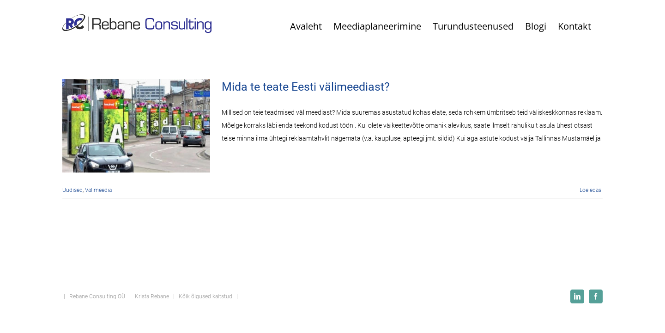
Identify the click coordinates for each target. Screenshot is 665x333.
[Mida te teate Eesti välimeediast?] (136, 126)
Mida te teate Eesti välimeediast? (306, 86)
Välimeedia (98, 190)
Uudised (72, 190)
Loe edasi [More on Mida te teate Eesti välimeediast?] (591, 190)
